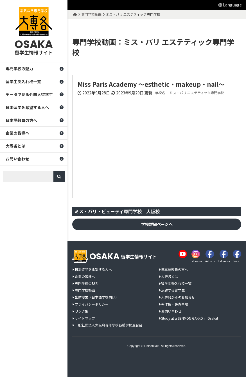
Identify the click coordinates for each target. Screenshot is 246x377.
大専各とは (15, 146)
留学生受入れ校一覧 (23, 81)
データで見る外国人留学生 (29, 94)
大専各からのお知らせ (178, 297)
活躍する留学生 (173, 290)
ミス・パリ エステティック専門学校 (197, 93)
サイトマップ (85, 318)
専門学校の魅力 (19, 68)
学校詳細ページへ (157, 224)
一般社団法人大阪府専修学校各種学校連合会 (108, 325)
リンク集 (81, 311)
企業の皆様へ (17, 133)
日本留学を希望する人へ (27, 107)
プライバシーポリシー (92, 304)
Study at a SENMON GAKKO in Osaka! (189, 318)
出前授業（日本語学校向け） (97, 297)
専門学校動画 (85, 290)
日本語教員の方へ (21, 120)
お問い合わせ (17, 159)
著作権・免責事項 (174, 304)
